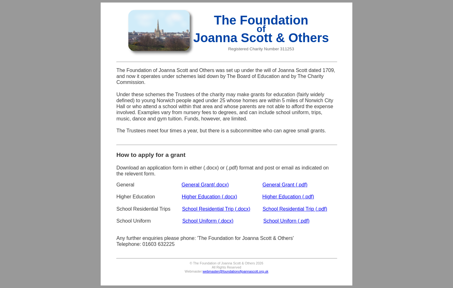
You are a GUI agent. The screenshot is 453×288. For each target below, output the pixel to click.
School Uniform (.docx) (207, 221)
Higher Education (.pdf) (288, 196)
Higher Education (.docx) (209, 196)
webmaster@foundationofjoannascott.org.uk (235, 271)
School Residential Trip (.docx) (216, 209)
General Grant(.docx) (205, 184)
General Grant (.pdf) (284, 184)
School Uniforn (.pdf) (286, 221)
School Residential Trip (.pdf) (295, 209)
